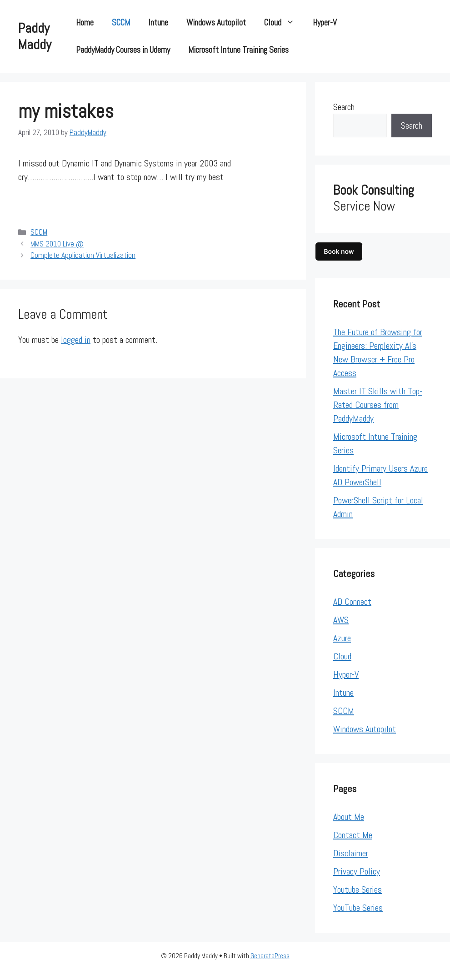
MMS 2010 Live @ (57, 244)
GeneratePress (270, 955)
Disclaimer (350, 853)
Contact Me (352, 835)
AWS (341, 620)
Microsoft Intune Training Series (238, 49)
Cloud (284, 22)
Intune (158, 22)
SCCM (121, 22)
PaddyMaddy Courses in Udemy (123, 49)
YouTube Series (358, 908)
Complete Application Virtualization (82, 255)
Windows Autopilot (216, 22)
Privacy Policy (356, 871)
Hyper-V (325, 22)
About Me (348, 817)
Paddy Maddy (34, 36)
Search (344, 107)
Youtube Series (357, 889)
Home (85, 22)
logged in (75, 340)
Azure (342, 638)
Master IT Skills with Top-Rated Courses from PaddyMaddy (377, 404)
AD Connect (352, 602)
